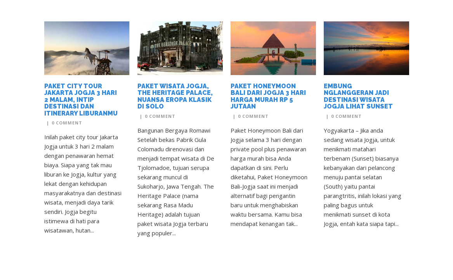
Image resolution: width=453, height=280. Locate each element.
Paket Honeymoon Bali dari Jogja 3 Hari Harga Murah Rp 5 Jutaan (268, 96)
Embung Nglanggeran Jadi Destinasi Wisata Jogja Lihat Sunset (358, 96)
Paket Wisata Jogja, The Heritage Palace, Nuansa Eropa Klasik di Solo (175, 96)
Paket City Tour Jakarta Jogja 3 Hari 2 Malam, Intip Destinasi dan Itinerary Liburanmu (81, 99)
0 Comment (67, 123)
